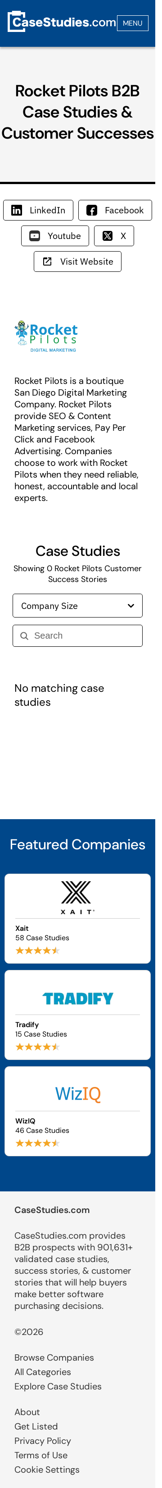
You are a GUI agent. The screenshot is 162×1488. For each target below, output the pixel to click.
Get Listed (36, 1426)
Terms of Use (41, 1455)
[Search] (84, 636)
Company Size (77, 606)
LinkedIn (38, 210)
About (27, 1412)
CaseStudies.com (52, 1210)
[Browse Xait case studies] (77, 919)
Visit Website (77, 261)
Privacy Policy (42, 1441)
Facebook (115, 210)
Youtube (55, 236)
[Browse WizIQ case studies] (77, 1111)
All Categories (42, 1372)
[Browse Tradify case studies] (77, 1015)
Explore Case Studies (58, 1386)
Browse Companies (54, 1357)
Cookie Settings (47, 1469)
